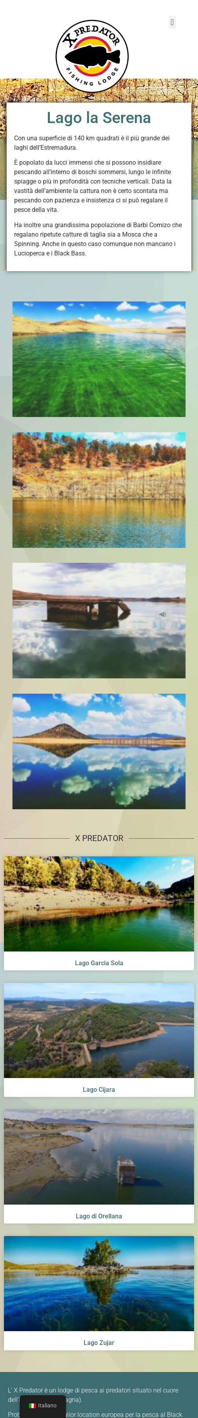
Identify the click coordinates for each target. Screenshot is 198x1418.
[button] (172, 22)
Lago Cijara (99, 1094)
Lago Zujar (99, 1347)
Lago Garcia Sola (99, 967)
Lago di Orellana (99, 1220)
